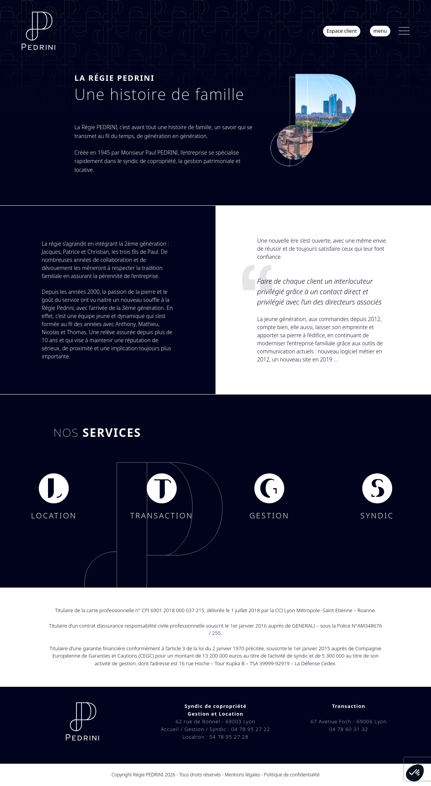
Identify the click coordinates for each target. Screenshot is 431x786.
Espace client (342, 30)
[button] (404, 31)
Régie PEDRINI (148, 774)
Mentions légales (242, 774)
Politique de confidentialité (292, 774)
